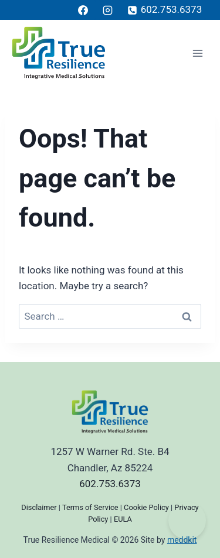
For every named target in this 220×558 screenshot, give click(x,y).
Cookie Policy (146, 507)
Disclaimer (38, 507)
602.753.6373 (110, 483)
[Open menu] (197, 53)
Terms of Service (90, 507)
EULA (123, 519)
